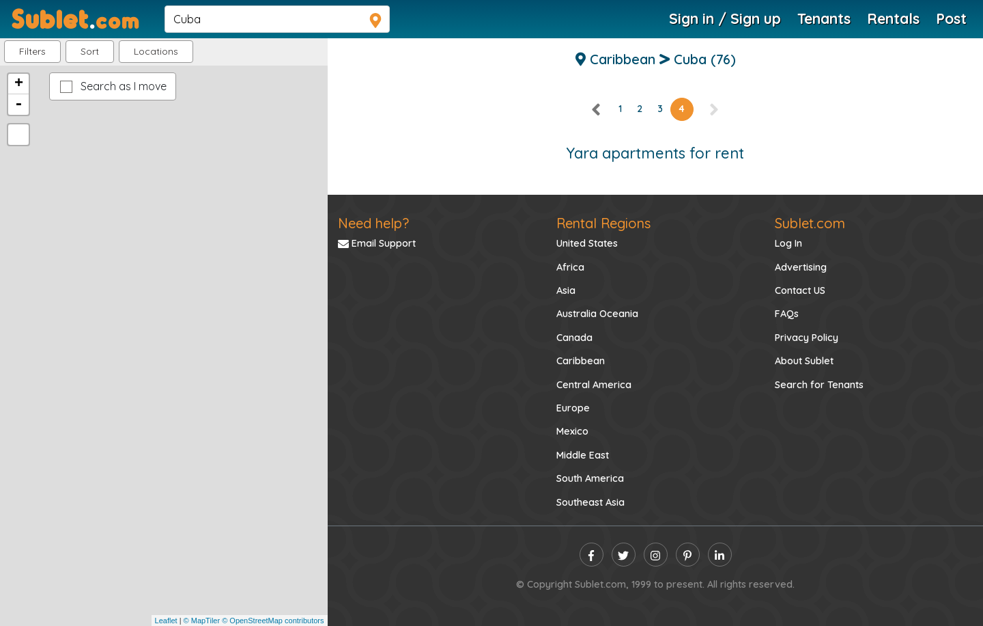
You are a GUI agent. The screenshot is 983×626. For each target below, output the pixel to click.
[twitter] (624, 555)
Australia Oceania (597, 314)
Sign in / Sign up (725, 18)
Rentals (893, 18)
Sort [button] (90, 51)
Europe (573, 408)
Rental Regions (603, 223)
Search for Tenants (819, 385)
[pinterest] (688, 555)
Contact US (800, 290)
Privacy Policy (806, 337)
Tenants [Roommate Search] (824, 18)
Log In (788, 243)
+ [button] (18, 84)
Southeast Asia (590, 502)
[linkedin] (720, 555)
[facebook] (591, 555)
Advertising (801, 267)
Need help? (373, 223)
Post (951, 18)
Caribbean (580, 361)
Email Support (377, 243)
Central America (593, 385)
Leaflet (166, 620)
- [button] (18, 104)
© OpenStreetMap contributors (273, 620)
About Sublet (804, 361)
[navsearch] (277, 19)
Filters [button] (32, 51)
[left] (596, 108)
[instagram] (656, 555)
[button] (156, 51)
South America (590, 478)
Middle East (582, 455)
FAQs (787, 314)
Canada (574, 337)
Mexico (572, 431)
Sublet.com (810, 223)
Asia (565, 290)
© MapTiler (202, 620)
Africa (570, 267)
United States (587, 243)
